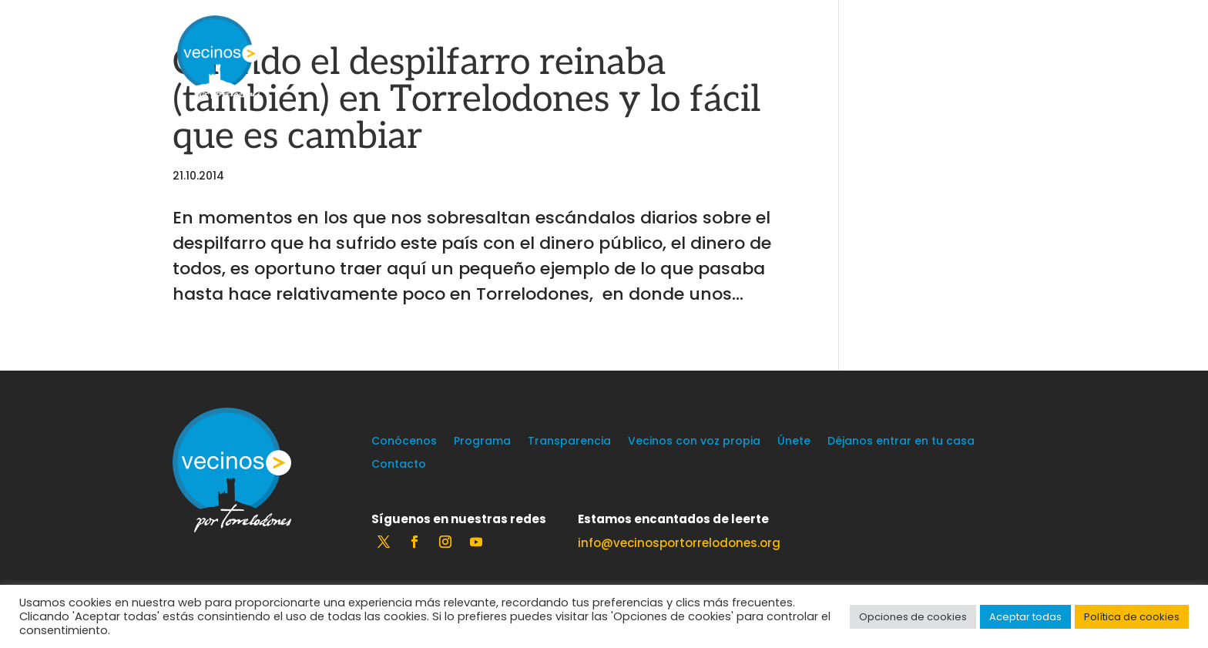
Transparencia (569, 441)
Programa (482, 441)
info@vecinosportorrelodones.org (679, 543)
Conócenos (404, 441)
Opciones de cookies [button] (913, 616)
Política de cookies (1131, 616)
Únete (793, 441)
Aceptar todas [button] (1025, 616)
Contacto (398, 465)
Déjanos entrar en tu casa (901, 441)
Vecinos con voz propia (694, 441)
